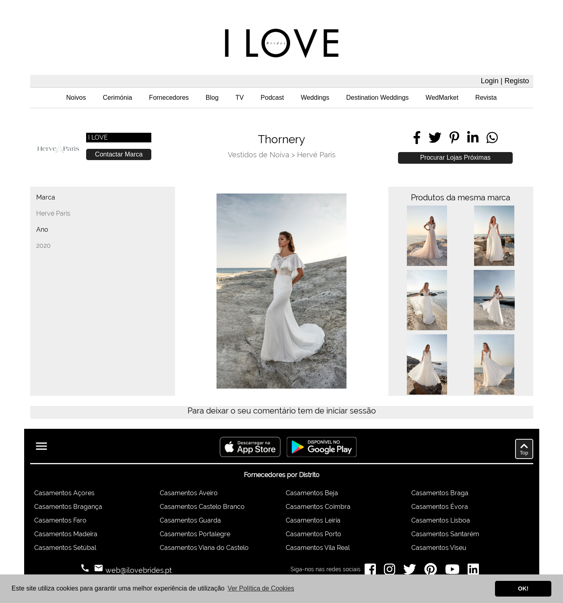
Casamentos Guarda (190, 520)
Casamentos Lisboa (440, 520)
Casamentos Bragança (68, 506)
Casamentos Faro (60, 520)
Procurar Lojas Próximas (455, 157)
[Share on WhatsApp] (492, 137)
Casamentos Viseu (438, 548)
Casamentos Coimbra (318, 506)
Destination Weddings (377, 97)
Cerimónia (117, 97)
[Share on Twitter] (435, 137)
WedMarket (442, 97)
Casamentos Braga (439, 493)
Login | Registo (505, 81)
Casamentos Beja (312, 493)
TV (239, 97)
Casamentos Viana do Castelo (204, 548)
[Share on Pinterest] (454, 137)
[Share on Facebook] (417, 137)
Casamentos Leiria (313, 520)
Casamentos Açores (64, 493)
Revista (486, 97)
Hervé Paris (316, 154)
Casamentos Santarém (445, 534)
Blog (212, 97)
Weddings (315, 97)
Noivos (76, 97)
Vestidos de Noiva (258, 154)
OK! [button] (523, 588)
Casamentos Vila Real (318, 548)
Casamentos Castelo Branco (202, 506)
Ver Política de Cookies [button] (261, 588)
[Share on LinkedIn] (473, 137)
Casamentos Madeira (65, 534)
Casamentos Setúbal (65, 548)
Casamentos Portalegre (195, 534)
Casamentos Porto (313, 534)
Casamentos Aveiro (189, 493)
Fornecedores (169, 97)
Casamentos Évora (439, 506)
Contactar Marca (118, 154)
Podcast (272, 97)
